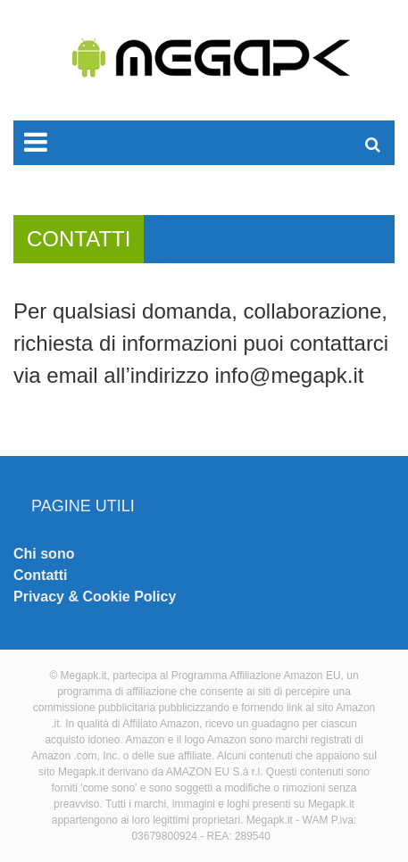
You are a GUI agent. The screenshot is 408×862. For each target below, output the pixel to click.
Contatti (40, 575)
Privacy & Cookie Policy (94, 596)
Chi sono (43, 553)
